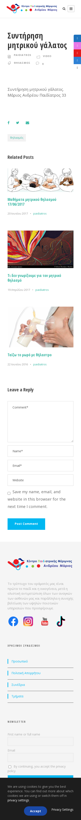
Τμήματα (17, 696)
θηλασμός (16, 138)
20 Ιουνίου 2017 (18, 213)
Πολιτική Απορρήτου (26, 673)
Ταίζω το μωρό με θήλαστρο (30, 354)
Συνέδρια (18, 685)
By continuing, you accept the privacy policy (37, 768)
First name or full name (24, 734)
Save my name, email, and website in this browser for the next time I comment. (37, 499)
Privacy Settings (62, 809)
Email (11, 750)
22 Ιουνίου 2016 (18, 364)
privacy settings (18, 800)
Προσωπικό (19, 661)
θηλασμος (22, 62)
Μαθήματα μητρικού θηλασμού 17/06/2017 (32, 202)
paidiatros (22, 55)
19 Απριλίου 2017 (19, 290)
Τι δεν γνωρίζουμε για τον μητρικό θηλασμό (34, 278)
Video (47, 56)
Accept (35, 811)
